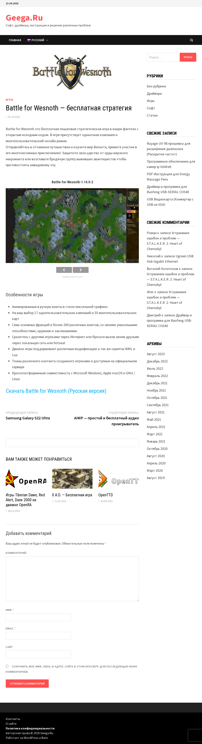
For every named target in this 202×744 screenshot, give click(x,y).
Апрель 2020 (156, 463)
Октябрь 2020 (157, 448)
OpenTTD (105, 495)
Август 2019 (156, 477)
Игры (9, 99)
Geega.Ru (24, 17)
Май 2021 (154, 419)
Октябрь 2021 (157, 397)
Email (11, 628)
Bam (44, 738)
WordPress (31, 738)
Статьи (152, 115)
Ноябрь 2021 (156, 390)
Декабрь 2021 (157, 383)
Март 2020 (155, 470)
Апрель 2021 (156, 426)
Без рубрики (156, 86)
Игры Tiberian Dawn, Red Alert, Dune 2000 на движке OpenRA (25, 500)
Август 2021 (156, 412)
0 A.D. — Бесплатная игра (72, 495)
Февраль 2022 (157, 375)
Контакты (13, 719)
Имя (10, 610)
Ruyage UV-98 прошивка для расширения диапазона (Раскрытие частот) (168, 148)
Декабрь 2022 (157, 361)
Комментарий (16, 553)
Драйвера (154, 93)
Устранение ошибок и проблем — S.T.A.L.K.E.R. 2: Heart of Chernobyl (170, 279)
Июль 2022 (155, 368)
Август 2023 (156, 354)
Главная (15, 40)
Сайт (9, 647)
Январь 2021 (156, 441)
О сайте (11, 723)
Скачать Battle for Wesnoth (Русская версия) (56, 391)
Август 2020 (156, 456)
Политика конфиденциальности (30, 728)
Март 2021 (155, 434)
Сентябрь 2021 (158, 405)
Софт (151, 108)
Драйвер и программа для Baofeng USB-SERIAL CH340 (169, 320)
